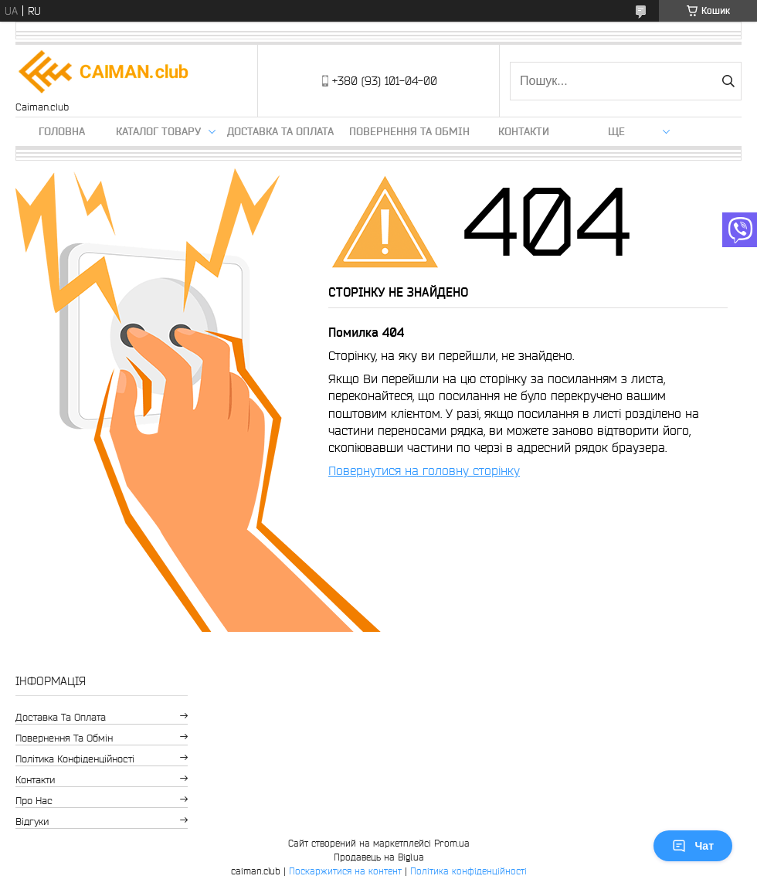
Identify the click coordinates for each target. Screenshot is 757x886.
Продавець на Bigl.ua (379, 857)
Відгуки (32, 821)
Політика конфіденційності (74, 759)
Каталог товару (158, 131)
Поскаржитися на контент (345, 871)
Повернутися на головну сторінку (424, 470)
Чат (693, 846)
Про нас (34, 800)
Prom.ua (452, 843)
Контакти (523, 131)
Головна (62, 131)
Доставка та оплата (280, 131)
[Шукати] (728, 81)
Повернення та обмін (409, 131)
